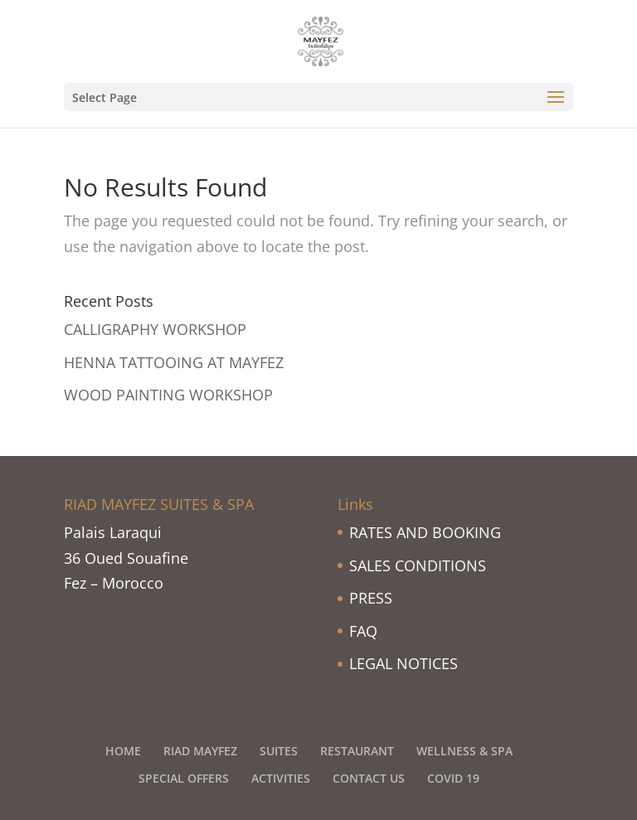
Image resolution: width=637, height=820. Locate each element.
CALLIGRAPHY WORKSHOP (155, 329)
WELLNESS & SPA (464, 751)
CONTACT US (369, 778)
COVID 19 (453, 778)
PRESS (370, 598)
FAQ (363, 631)
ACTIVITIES (280, 778)
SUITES (279, 751)
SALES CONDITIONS (417, 565)
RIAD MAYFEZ (200, 751)
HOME (123, 751)
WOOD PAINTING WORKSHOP (168, 395)
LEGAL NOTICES (403, 663)
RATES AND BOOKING (425, 532)
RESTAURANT (357, 751)
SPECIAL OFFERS (184, 778)
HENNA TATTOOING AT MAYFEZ (174, 362)
